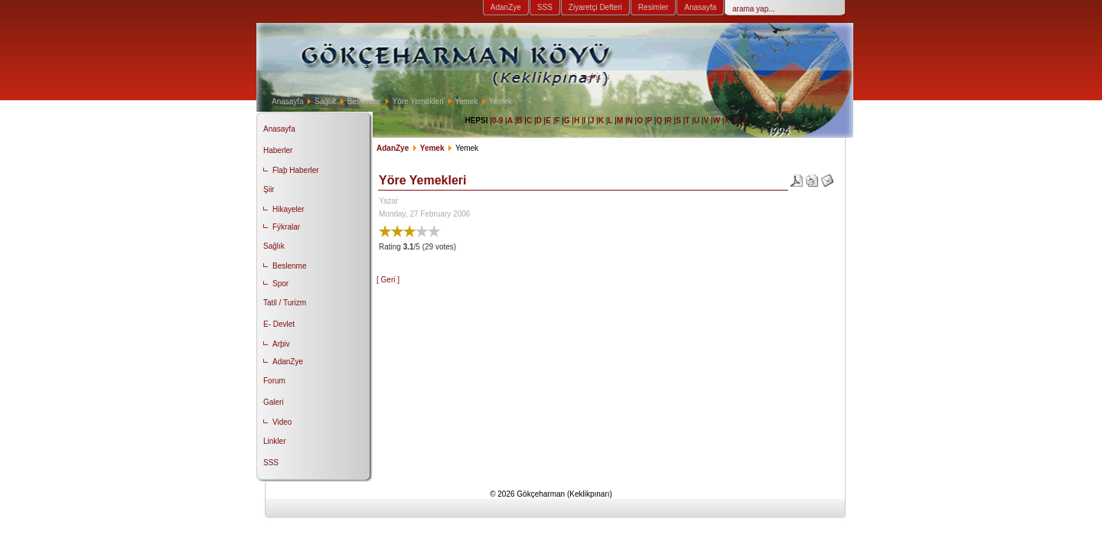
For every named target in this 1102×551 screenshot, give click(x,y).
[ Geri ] (388, 280)
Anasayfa (700, 7)
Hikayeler (288, 209)
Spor (280, 283)
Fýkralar (286, 227)
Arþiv (281, 344)
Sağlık (325, 101)
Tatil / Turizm (284, 302)
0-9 (497, 120)
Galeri (273, 402)
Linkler (274, 441)
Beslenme (364, 101)
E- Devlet (279, 324)
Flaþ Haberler (295, 170)
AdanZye (506, 7)
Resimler (653, 7)
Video (282, 422)
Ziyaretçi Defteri (595, 7)
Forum (274, 381)
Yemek (466, 101)
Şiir (268, 189)
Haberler (277, 150)
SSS (545, 7)
